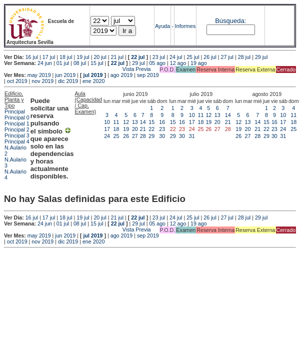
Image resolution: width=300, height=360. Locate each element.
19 (126, 129)
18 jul (66, 57)
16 (162, 122)
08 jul (80, 63)
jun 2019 (65, 75)
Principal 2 (17, 129)
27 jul (227, 57)
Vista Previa (77, 69)
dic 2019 (68, 81)
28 (143, 136)
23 (162, 129)
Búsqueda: (230, 20)
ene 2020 (93, 81)
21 (143, 129)
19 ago (198, 63)
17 (107, 129)
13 (135, 122)
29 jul (261, 57)
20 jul (100, 57)
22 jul (137, 57)
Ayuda (162, 26)
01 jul (62, 63)
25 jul (192, 57)
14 (143, 122)
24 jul (176, 57)
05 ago (157, 63)
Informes (185, 26)
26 (126, 136)
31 (192, 136)
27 (135, 136)
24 (107, 136)
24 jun (45, 63)
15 (151, 122)
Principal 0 (17, 117)
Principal (14, 111)
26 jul (210, 57)
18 (116, 129)
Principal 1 (17, 123)
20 (135, 129)
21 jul (117, 57)
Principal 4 (17, 141)
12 (126, 122)
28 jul (244, 57)
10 (107, 122)
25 (116, 136)
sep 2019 (148, 75)
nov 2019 (43, 81)
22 (151, 129)
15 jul (96, 63)
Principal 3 (17, 135)
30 (162, 136)
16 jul (32, 57)
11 (116, 122)
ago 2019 (121, 75)
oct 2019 (17, 81)
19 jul (82, 57)
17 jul (48, 57)
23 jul (158, 57)
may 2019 (39, 75)
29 (151, 136)
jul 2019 (92, 75)
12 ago (178, 63)
